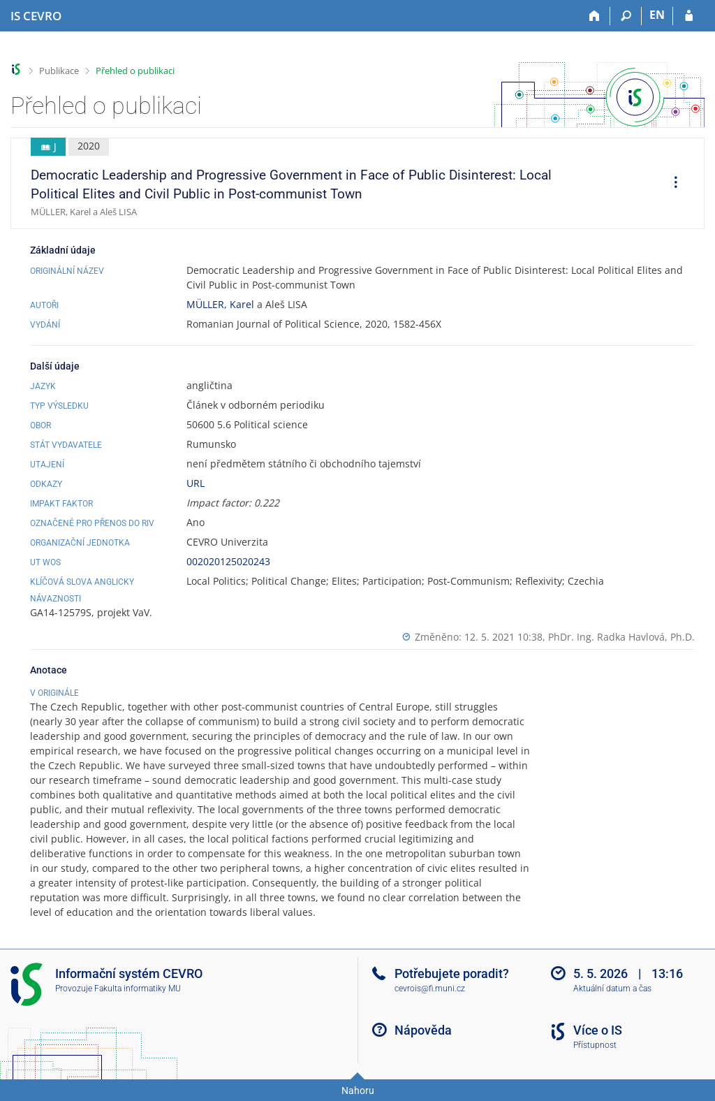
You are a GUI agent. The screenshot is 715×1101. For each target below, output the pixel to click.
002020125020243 (228, 561)
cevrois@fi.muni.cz (430, 988)
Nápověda (423, 1030)
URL (195, 483)
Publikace (59, 70)
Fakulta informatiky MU (137, 988)
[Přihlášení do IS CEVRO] (689, 16)
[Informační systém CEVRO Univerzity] (35, 16)
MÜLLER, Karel (220, 304)
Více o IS (597, 1030)
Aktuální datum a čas (612, 988)
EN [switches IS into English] (657, 14)
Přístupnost (595, 1045)
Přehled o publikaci (135, 70)
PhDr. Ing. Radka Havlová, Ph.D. (621, 636)
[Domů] (594, 16)
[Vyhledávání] (626, 16)
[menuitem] (671, 183)
